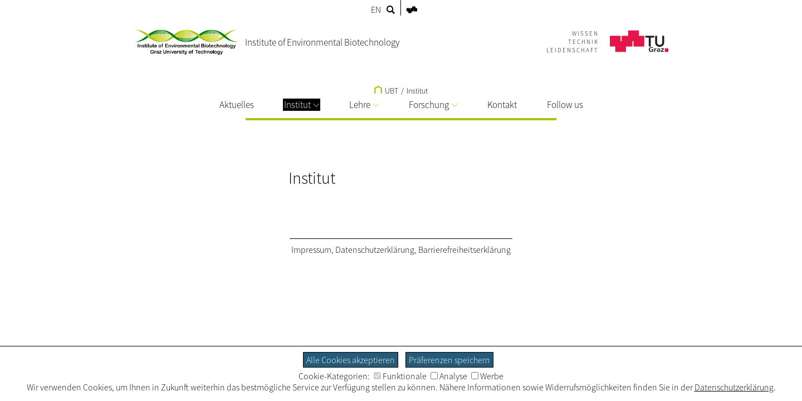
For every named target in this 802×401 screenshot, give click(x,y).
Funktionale (400, 376)
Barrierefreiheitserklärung (464, 249)
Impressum (311, 249)
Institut (301, 105)
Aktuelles (236, 105)
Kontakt (502, 105)
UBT (386, 91)
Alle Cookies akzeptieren (350, 359)
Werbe (487, 376)
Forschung (433, 105)
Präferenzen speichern (449, 359)
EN (376, 9)
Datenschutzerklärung (374, 249)
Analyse (449, 376)
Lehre (364, 105)
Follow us (565, 105)
